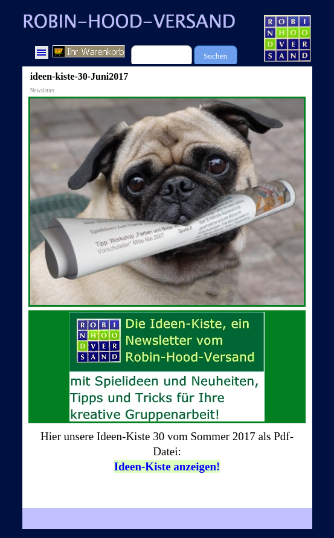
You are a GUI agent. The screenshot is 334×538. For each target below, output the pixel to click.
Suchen (215, 55)
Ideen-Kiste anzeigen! (167, 466)
